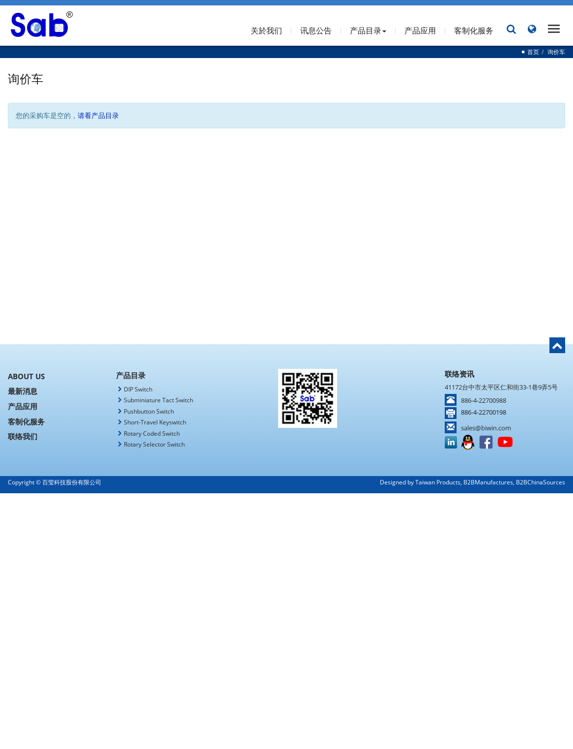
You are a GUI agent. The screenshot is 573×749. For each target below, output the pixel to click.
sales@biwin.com (486, 427)
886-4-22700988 (483, 400)
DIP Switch (138, 389)
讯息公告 (316, 30)
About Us (26, 376)
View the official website (308, 586)
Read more (246, 586)
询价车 (556, 52)
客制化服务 (473, 30)
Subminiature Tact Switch (158, 400)
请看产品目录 (98, 115)
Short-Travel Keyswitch (155, 422)
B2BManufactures (488, 482)
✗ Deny (286, 527)
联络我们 (22, 436)
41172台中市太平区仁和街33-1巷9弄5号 (501, 387)
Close (286, 498)
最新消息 (22, 391)
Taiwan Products (437, 482)
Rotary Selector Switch (154, 444)
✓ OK (417, 744)
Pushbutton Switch (149, 411)
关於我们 (266, 30)
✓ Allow (286, 517)
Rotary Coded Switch (152, 433)
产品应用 (420, 30)
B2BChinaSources (540, 482)
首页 (533, 52)
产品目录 (368, 30)
